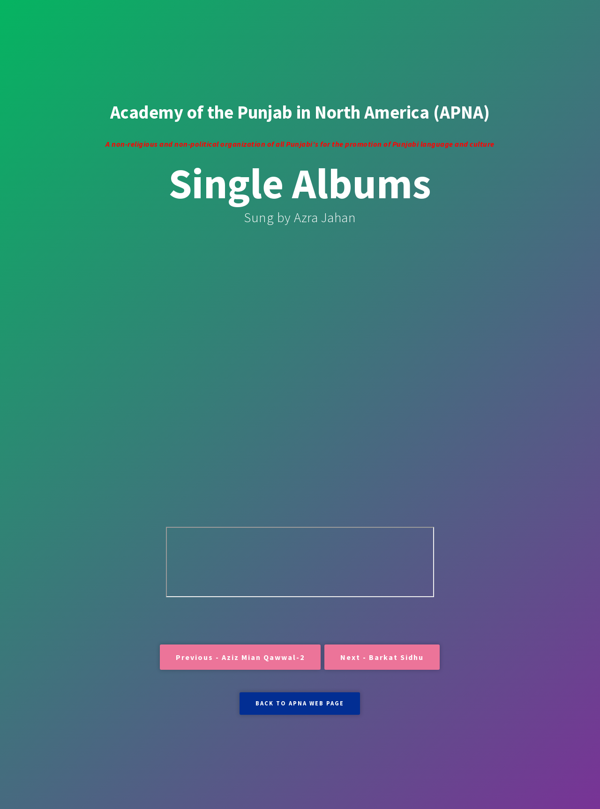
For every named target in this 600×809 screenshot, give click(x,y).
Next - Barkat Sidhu (382, 657)
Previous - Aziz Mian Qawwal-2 (240, 657)
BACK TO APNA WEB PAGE (299, 703)
